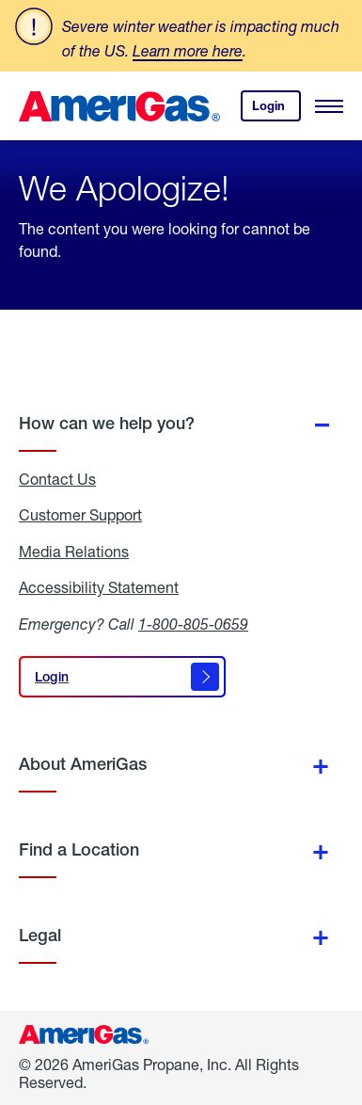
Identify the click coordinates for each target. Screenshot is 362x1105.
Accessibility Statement (99, 587)
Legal (40, 935)
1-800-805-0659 (193, 624)
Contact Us (57, 479)
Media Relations (74, 551)
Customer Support (80, 514)
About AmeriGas (83, 764)
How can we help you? (107, 423)
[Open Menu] (329, 106)
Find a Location (79, 849)
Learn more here (188, 50)
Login (276, 109)
